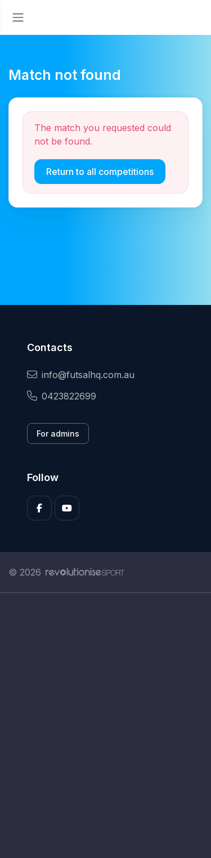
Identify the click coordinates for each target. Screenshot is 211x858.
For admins (58, 433)
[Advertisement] (105, 725)
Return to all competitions (100, 171)
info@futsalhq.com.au (80, 374)
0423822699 (61, 396)
